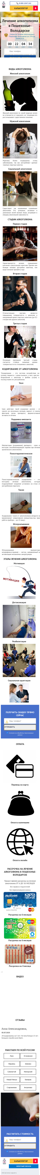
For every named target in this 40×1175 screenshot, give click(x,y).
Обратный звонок (23, 1166)
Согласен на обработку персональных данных (21, 734)
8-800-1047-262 (24, 3)
